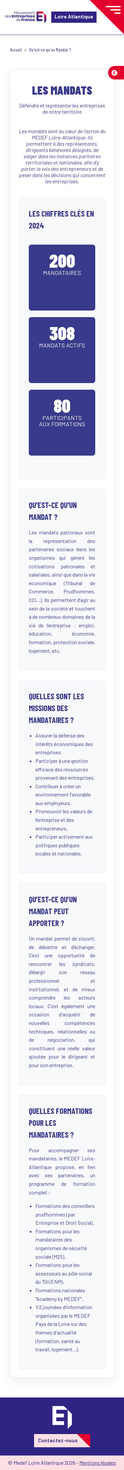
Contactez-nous (58, 1440)
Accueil (16, 49)
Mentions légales (97, 1462)
